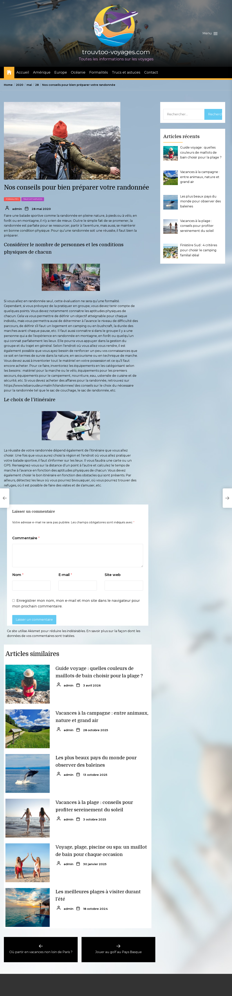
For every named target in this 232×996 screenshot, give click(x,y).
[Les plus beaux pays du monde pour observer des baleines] (27, 773)
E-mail (65, 575)
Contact (151, 72)
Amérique (41, 72)
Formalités (98, 72)
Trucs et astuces (126, 72)
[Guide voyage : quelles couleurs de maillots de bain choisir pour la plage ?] (27, 684)
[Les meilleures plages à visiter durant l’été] (27, 907)
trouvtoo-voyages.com (116, 52)
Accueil (22, 72)
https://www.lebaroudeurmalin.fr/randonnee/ (39, 385)
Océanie (78, 72)
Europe (60, 72)
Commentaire (26, 538)
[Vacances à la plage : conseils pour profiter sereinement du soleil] (27, 818)
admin (17, 209)
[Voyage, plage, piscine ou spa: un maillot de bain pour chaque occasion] (27, 862)
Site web (113, 575)
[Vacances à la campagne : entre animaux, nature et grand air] (27, 728)
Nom (17, 575)
